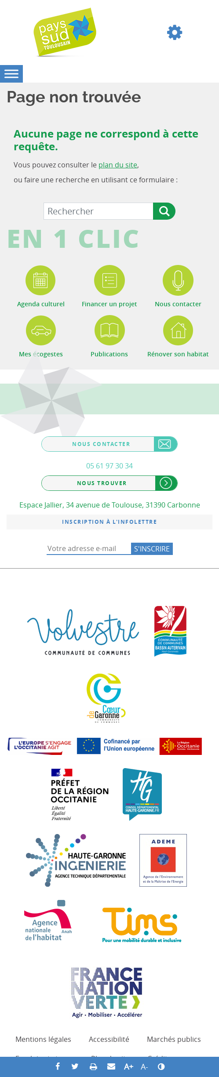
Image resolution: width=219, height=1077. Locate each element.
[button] (174, 32)
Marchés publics (174, 1039)
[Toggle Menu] (11, 73)
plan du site (118, 165)
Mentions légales (43, 1039)
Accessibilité (109, 1039)
